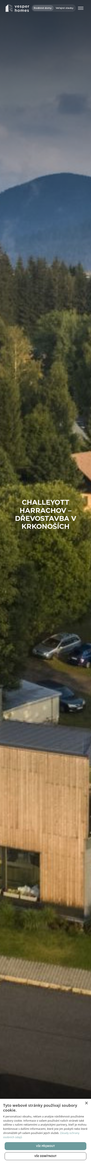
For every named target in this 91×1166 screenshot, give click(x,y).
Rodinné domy (42, 7)
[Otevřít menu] (81, 8)
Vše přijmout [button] (45, 1146)
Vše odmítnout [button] (45, 1156)
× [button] (86, 1103)
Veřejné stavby (64, 7)
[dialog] (45, 1132)
